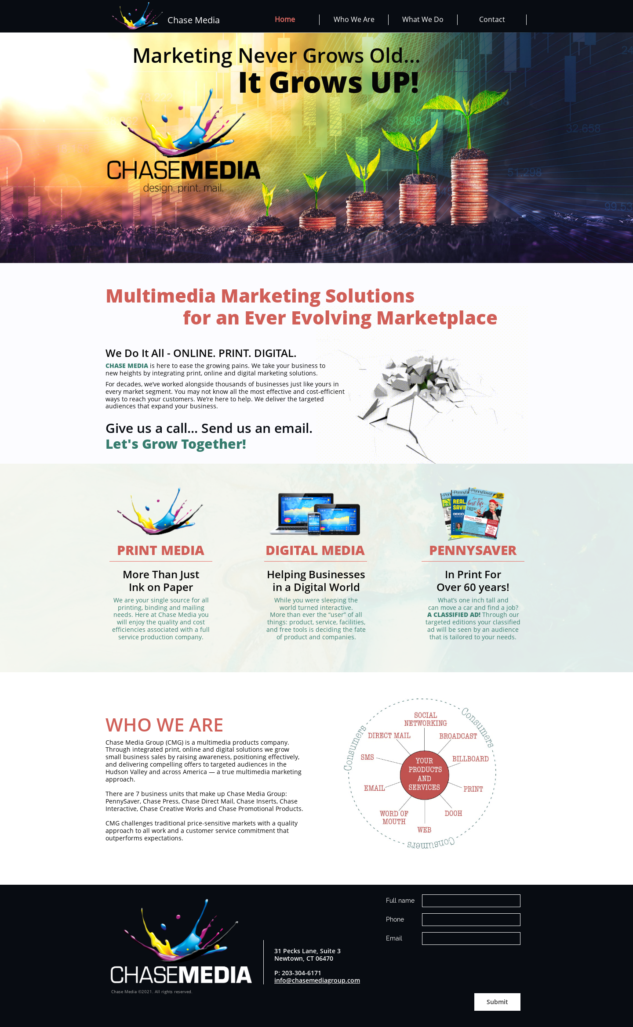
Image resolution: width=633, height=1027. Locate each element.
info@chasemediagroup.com (317, 980)
